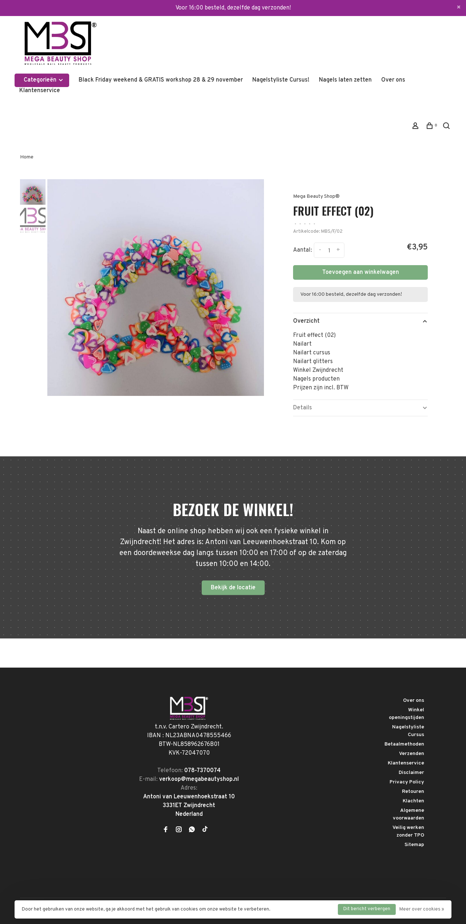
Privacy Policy (407, 782)
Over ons (393, 80)
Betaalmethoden (404, 744)
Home (26, 157)
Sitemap (414, 845)
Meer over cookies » (421, 909)
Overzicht (306, 321)
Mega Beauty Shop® (316, 196)
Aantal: (302, 250)
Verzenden (411, 754)
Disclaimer (411, 773)
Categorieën (44, 80)
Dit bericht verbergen (366, 909)
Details (302, 408)
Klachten (413, 801)
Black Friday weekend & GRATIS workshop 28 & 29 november (161, 80)
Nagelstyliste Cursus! (280, 80)
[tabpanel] (155, 287)
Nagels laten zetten (345, 80)
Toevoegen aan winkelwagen (360, 272)
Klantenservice (39, 90)
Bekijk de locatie (233, 587)
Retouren (413, 792)
